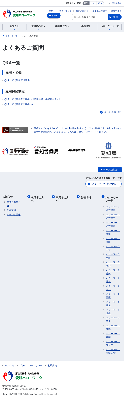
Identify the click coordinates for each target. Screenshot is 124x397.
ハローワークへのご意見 (104, 184)
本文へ (52, 11)
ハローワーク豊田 (113, 271)
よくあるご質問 (99, 11)
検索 (115, 17)
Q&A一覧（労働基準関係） (18, 80)
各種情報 (86, 196)
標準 (86, 3)
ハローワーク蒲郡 (113, 326)
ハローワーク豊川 (113, 318)
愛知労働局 (116, 11)
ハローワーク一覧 (112, 198)
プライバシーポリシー (31, 364)
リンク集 (9, 364)
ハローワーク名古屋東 (113, 223)
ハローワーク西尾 (113, 302)
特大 (100, 3)
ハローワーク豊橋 (113, 231)
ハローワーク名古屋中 (113, 215)
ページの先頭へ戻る (113, 113)
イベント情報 (14, 214)
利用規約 (52, 364)
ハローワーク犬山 (113, 310)
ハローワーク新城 (113, 334)
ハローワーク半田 (113, 255)
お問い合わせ (82, 11)
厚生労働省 (117, 3)
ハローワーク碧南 (113, 294)
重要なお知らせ (14, 204)
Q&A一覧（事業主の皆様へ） (19, 104)
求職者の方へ (38, 198)
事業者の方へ (63, 198)
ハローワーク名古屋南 (113, 207)
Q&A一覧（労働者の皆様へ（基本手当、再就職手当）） (32, 99)
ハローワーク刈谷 (113, 286)
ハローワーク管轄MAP (113, 350)
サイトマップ (65, 11)
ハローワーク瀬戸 (113, 263)
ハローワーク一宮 (113, 247)
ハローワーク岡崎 (113, 239)
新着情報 (11, 210)
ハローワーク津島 (113, 278)
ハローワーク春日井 (113, 342)
